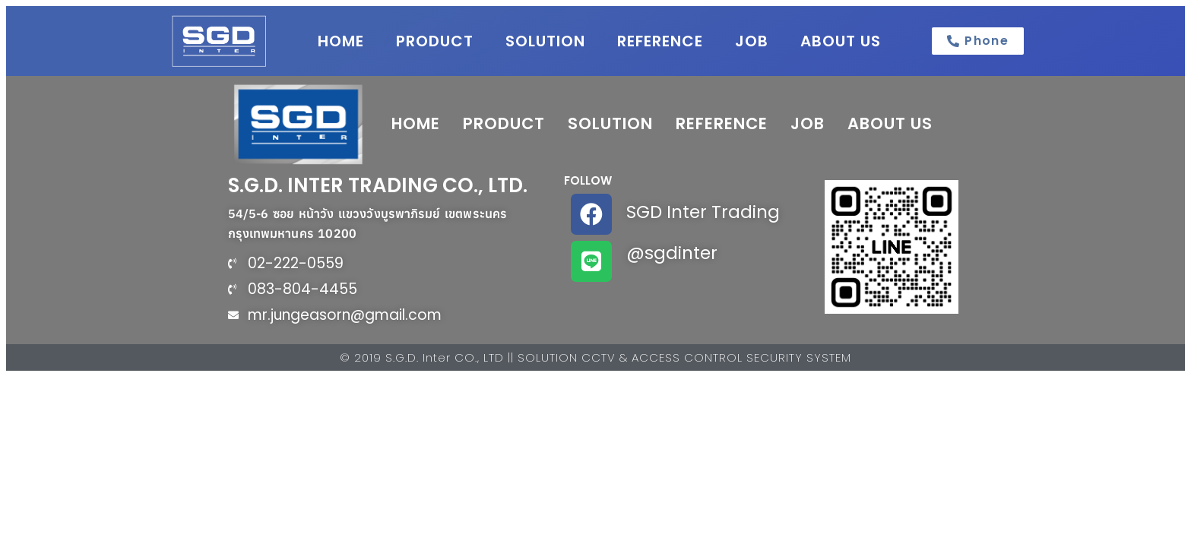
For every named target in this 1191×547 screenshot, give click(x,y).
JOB (751, 41)
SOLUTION (545, 41)
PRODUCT (435, 41)
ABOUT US (840, 41)
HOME (341, 41)
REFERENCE (660, 41)
